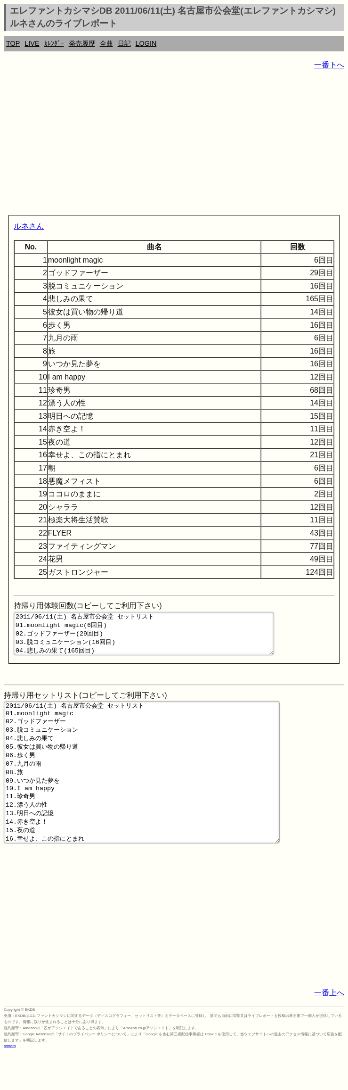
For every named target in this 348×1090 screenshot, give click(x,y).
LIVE (31, 43)
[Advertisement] (174, 144)
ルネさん (29, 226)
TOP (13, 43)
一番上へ (329, 1029)
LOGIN (146, 43)
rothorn (10, 1083)
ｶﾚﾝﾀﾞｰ (54, 43)
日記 (124, 43)
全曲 (106, 43)
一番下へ (329, 65)
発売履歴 (82, 43)
